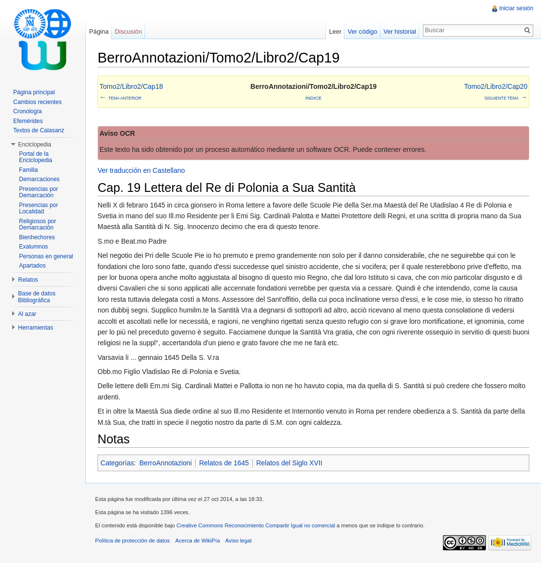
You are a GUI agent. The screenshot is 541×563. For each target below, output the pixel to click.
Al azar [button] (27, 314)
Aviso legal (239, 541)
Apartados (32, 265)
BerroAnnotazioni (166, 463)
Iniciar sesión (516, 8)
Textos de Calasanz (38, 130)
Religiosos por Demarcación (37, 224)
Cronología (27, 111)
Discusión (128, 31)
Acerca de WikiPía (198, 541)
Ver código (362, 31)
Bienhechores (37, 237)
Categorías (117, 463)
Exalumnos (33, 246)
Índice (313, 98)
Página (99, 31)
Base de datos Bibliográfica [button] (37, 297)
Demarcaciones (39, 179)
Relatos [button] (28, 279)
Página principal (34, 92)
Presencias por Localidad (38, 208)
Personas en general (46, 256)
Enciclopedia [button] (34, 144)
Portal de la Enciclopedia (35, 157)
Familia (28, 170)
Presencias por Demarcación (38, 192)
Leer (335, 31)
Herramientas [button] (35, 327)
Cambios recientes (37, 102)
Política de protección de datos (133, 541)
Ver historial (399, 31)
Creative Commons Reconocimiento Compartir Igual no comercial (256, 526)
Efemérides (28, 121)
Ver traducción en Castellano (141, 171)
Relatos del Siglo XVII (289, 463)
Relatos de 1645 (224, 463)
